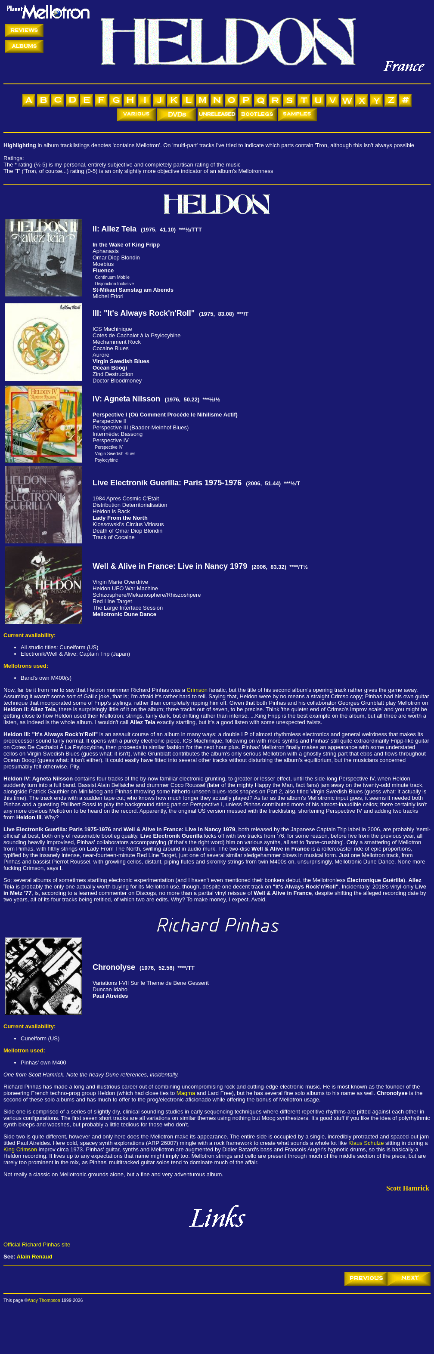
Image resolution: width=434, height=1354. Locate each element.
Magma (186, 1093)
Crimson (197, 690)
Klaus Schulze (366, 1143)
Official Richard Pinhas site (36, 1244)
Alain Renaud (35, 1256)
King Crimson (20, 1149)
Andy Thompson (44, 1300)
